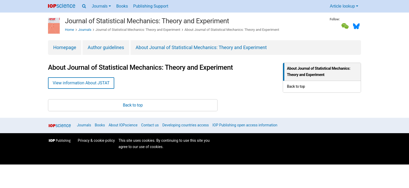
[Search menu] (84, 6)
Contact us (150, 125)
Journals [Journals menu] (101, 6)
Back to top (296, 86)
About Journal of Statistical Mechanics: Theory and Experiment (201, 47)
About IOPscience (123, 125)
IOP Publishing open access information (245, 125)
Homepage (64, 47)
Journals (84, 30)
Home (69, 30)
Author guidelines (106, 47)
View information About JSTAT (81, 82)
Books (122, 6)
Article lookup (344, 6)
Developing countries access (185, 125)
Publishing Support (150, 6)
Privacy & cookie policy (96, 140)
